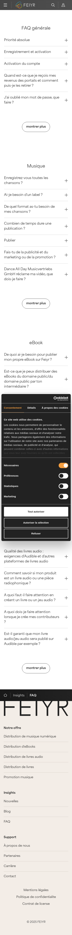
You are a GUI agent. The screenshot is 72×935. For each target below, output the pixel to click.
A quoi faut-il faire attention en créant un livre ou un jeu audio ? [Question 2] (36, 598)
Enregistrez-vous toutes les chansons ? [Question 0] (36, 181)
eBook (36, 343)
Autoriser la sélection (36, 522)
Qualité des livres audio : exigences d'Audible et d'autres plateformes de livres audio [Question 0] (36, 556)
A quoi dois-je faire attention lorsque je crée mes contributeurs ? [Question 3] (36, 617)
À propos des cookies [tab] (55, 407)
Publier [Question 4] (36, 240)
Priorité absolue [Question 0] (36, 40)
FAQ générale (36, 28)
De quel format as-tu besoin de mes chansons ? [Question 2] (36, 209)
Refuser (36, 533)
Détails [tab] (31, 407)
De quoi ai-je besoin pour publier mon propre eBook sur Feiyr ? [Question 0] (36, 357)
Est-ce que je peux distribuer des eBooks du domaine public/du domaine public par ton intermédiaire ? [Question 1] (36, 379)
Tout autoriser (36, 511)
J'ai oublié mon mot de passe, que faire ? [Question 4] (36, 100)
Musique (36, 166)
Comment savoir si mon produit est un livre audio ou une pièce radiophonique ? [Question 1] (36, 578)
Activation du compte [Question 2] (36, 64)
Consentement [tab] (12, 407)
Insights (19, 695)
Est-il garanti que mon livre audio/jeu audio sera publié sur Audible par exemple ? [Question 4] (36, 639)
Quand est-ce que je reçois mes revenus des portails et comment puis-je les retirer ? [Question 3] (36, 81)
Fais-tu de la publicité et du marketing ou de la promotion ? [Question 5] (36, 255)
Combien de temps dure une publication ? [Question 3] (36, 226)
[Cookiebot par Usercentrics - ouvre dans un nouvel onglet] (53, 398)
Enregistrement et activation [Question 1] (36, 52)
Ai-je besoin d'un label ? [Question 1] (36, 195)
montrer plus (36, 126)
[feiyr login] (63, 5)
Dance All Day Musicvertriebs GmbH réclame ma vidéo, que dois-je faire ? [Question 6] (36, 274)
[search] (53, 5)
